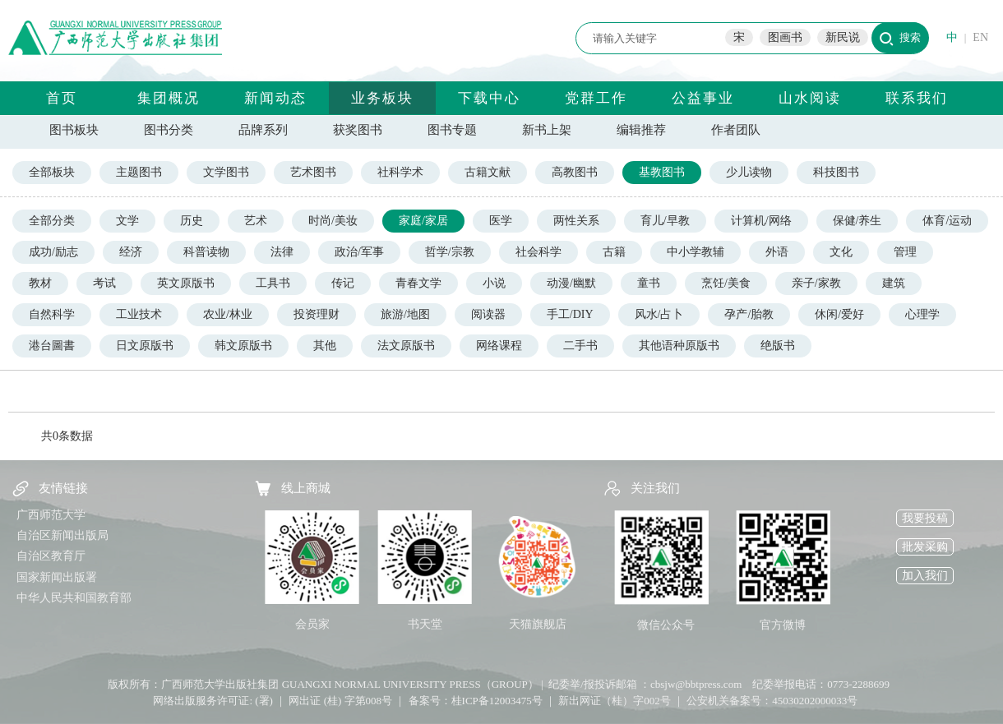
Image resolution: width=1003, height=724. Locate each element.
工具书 (273, 283)
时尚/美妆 (333, 220)
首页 (61, 98)
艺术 (255, 220)
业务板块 (382, 98)
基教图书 (662, 172)
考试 (104, 283)
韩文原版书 (243, 345)
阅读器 (488, 314)
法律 (282, 252)
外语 (776, 252)
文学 (127, 220)
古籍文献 (488, 172)
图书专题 (452, 129)
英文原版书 (186, 283)
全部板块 (52, 172)
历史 (191, 220)
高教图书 (575, 172)
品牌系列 (263, 129)
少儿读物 (749, 172)
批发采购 (925, 547)
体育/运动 (947, 220)
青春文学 (418, 283)
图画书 (785, 37)
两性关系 (576, 220)
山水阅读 (810, 98)
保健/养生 (857, 220)
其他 (324, 345)
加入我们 (925, 576)
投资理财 (317, 314)
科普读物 (206, 252)
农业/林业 (227, 314)
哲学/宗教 (449, 252)
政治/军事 (359, 252)
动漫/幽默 (571, 283)
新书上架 (546, 129)
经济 (130, 252)
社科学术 (400, 172)
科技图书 (836, 172)
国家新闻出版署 (56, 577)
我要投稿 (925, 518)
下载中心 (489, 98)
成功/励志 (53, 252)
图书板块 (74, 129)
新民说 (842, 37)
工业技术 (139, 314)
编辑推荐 (641, 129)
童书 (648, 283)
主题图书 (139, 172)
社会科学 (538, 252)
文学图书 (226, 172)
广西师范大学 (51, 515)
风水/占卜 (659, 314)
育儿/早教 (665, 220)
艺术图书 (313, 172)
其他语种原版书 (679, 345)
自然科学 (52, 314)
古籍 (614, 252)
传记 (342, 283)
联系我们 (916, 98)
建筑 (893, 283)
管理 (905, 252)
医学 (500, 220)
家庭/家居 (423, 220)
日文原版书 (144, 345)
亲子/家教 (816, 283)
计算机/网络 (761, 220)
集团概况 (168, 98)
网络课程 (499, 345)
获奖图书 (357, 129)
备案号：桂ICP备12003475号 (476, 700)
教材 (40, 283)
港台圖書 (52, 345)
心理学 (922, 314)
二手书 (580, 345)
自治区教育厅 (51, 556)
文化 (841, 252)
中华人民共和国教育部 (74, 598)
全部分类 (52, 220)
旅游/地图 (405, 314)
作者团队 (735, 129)
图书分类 (168, 129)
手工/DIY (570, 314)
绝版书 (777, 345)
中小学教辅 (695, 252)
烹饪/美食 (726, 283)
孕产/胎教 (749, 314)
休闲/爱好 (839, 314)
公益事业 (703, 98)
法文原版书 (406, 345)
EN (980, 37)
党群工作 (596, 98)
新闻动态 (275, 98)
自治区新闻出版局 (62, 535)
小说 (494, 283)
